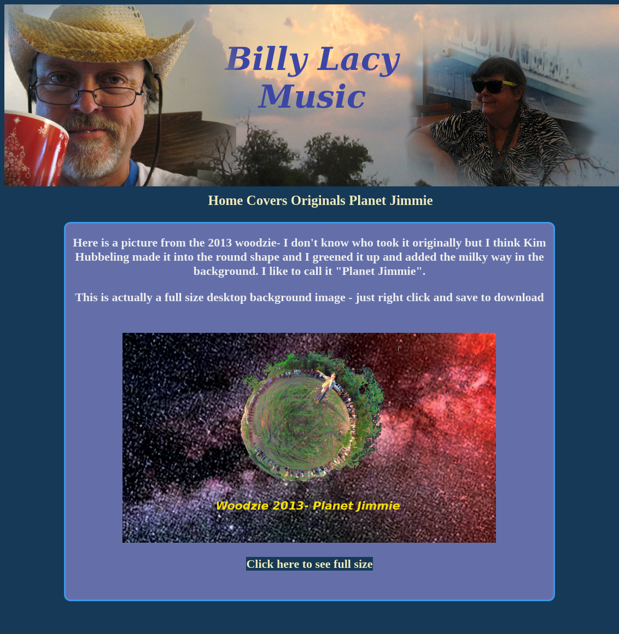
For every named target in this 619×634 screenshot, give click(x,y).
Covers (267, 200)
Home (225, 200)
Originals (318, 200)
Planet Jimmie (391, 200)
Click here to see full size (309, 564)
